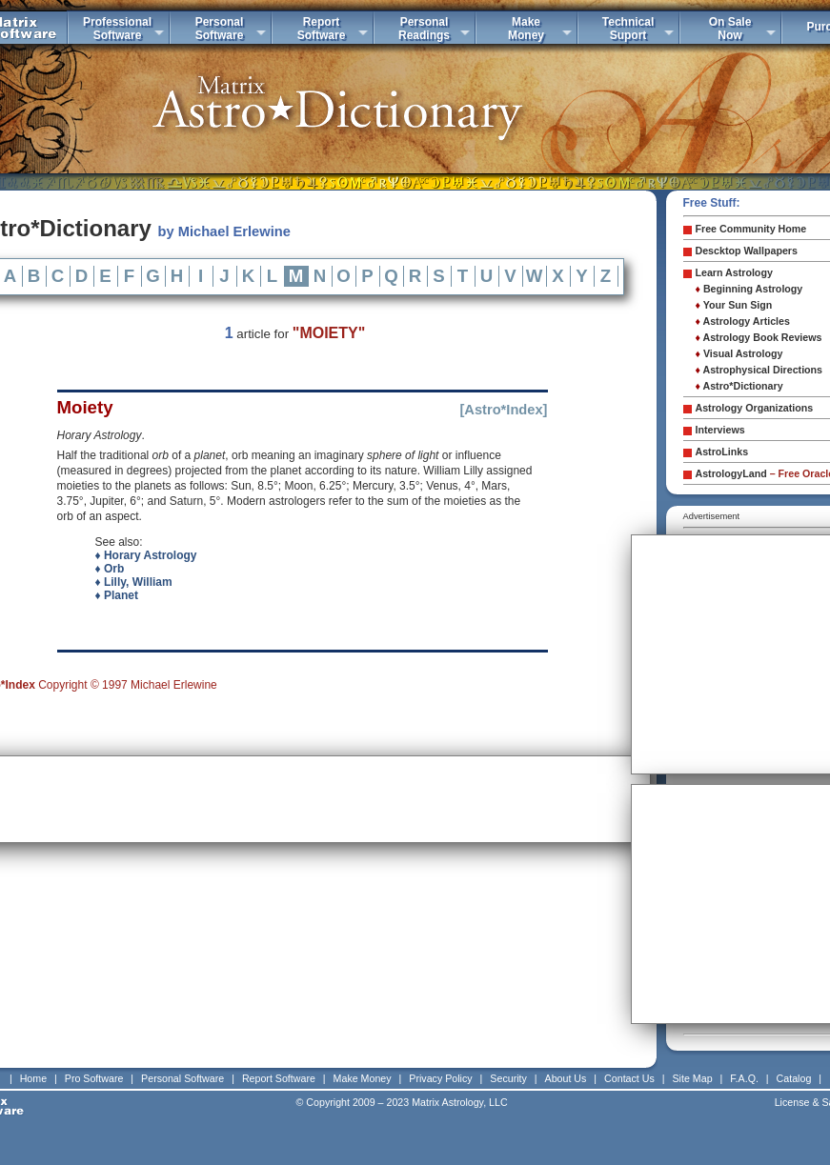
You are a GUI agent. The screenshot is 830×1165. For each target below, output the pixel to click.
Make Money (363, 1078)
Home (33, 1078)
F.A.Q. (744, 1078)
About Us (566, 1078)
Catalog (794, 1078)
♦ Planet (116, 595)
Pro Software (94, 1078)
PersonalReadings (424, 28)
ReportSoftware (321, 28)
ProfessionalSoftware (117, 28)
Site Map (693, 1078)
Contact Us (629, 1078)
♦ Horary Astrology (146, 555)
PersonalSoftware (219, 28)
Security (508, 1078)
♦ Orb (110, 568)
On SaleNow (730, 28)
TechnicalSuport (628, 28)
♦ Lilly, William (133, 582)
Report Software (278, 1078)
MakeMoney (526, 28)
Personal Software (182, 1078)
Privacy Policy (440, 1078)
